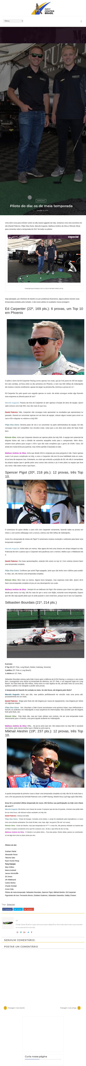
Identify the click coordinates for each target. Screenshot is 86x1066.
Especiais (41, 648)
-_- (33, 659)
